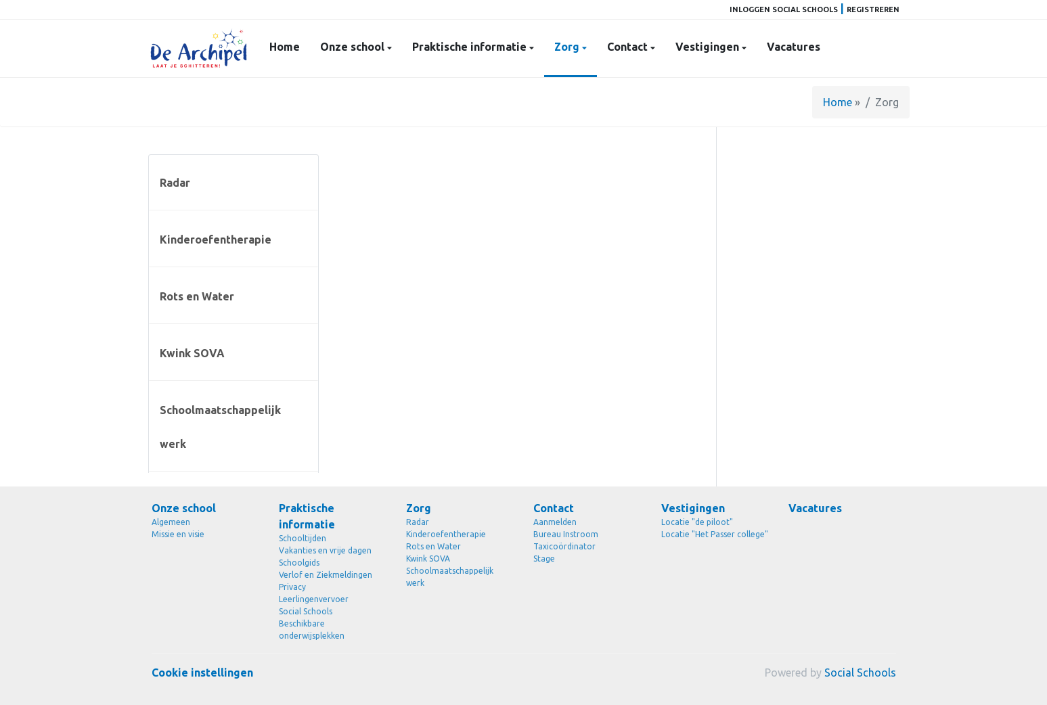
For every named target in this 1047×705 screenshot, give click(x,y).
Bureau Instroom (565, 534)
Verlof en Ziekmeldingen (325, 574)
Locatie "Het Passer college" (714, 534)
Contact (628, 47)
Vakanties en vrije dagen (325, 550)
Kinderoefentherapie (215, 239)
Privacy (292, 587)
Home (284, 47)
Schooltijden (302, 538)
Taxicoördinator (564, 546)
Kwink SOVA (192, 353)
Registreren (873, 9)
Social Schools (305, 611)
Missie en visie (178, 534)
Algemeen (171, 522)
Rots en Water (197, 296)
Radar (175, 183)
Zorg (568, 47)
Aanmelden (555, 522)
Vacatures (793, 47)
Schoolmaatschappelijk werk (220, 427)
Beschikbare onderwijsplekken (311, 629)
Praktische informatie (470, 47)
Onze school (353, 47)
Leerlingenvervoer (314, 599)
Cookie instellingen (202, 672)
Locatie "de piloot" (697, 522)
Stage (544, 558)
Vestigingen (708, 47)
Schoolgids (299, 562)
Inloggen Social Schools (784, 9)
